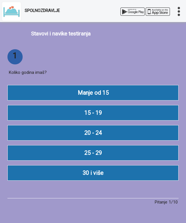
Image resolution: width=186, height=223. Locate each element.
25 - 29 (93, 152)
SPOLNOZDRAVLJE (42, 10)
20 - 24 (93, 132)
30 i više (93, 172)
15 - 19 (93, 112)
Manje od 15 (93, 92)
